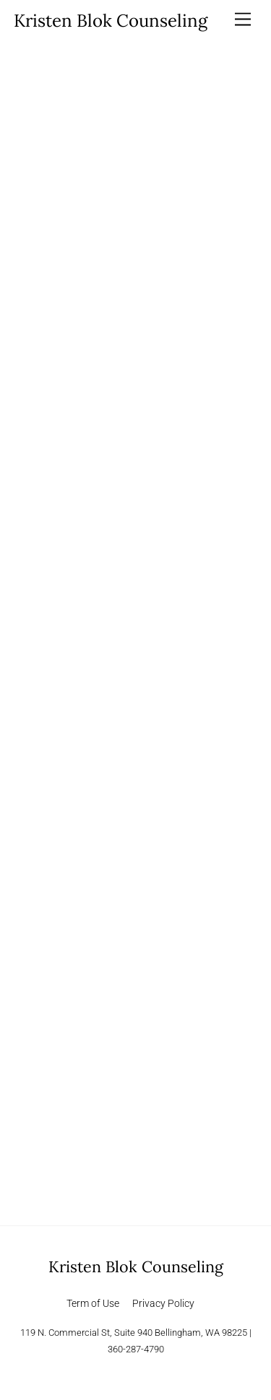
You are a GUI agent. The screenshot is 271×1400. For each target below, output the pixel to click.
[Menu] (242, 20)
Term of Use (92, 1304)
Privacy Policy (163, 1304)
